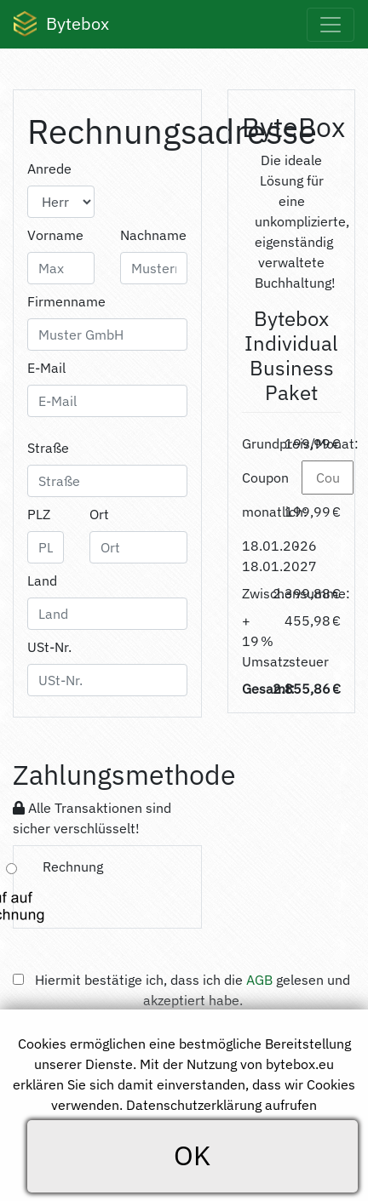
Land (42, 580)
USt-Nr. (49, 646)
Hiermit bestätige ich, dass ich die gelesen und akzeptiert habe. (192, 990)
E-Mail (46, 367)
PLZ (38, 514)
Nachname (153, 234)
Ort (99, 514)
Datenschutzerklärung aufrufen (221, 1104)
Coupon (265, 477)
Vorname (55, 234)
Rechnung (73, 866)
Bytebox (61, 24)
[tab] (107, 887)
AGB (259, 979)
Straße (48, 447)
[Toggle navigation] (330, 25)
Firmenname (66, 301)
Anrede (49, 168)
